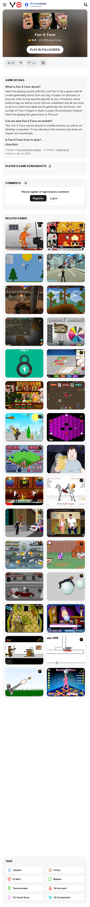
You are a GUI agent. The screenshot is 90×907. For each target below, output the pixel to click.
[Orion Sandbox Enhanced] (24, 331)
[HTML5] (24, 879)
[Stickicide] (66, 650)
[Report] (31, 63)
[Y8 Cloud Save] (24, 897)
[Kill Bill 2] (24, 491)
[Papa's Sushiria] (66, 363)
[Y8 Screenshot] (65, 897)
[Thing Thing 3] (24, 586)
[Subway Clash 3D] (24, 300)
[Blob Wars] (24, 459)
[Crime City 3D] (66, 268)
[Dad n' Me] (66, 554)
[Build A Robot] (24, 554)
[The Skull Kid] (24, 650)
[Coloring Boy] (66, 331)
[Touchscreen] (24, 888)
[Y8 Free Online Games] (16, 4)
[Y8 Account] (65, 888)
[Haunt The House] (66, 236)
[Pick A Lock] (24, 363)
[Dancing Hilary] (66, 682)
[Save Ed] (24, 618)
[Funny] (65, 869)
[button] (11, 144)
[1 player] (24, 869)
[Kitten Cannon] (24, 682)
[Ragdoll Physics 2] (66, 586)
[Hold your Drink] (66, 459)
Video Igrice (62, 149)
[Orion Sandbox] (66, 300)
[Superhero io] (66, 395)
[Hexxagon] (66, 427)
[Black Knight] (24, 427)
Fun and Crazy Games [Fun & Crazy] (29, 149)
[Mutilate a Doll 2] (24, 268)
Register (38, 198)
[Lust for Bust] (66, 523)
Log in (53, 198)
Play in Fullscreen (45, 49)
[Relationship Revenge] (66, 491)
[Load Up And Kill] (24, 236)
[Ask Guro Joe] (66, 618)
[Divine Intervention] (24, 523)
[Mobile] (65, 879)
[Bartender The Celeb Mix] (24, 395)
